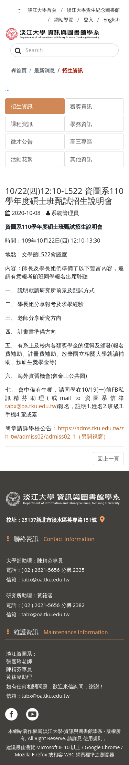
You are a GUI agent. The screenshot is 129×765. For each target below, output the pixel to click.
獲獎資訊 (81, 106)
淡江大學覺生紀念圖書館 (93, 10)
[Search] (64, 50)
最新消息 (44, 70)
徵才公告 (22, 141)
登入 (88, 19)
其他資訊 (81, 159)
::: (20, 10)
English (111, 19)
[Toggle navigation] (114, 34)
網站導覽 (63, 19)
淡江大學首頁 (42, 10)
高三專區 (81, 141)
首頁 (18, 70)
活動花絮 (22, 159)
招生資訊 (22, 106)
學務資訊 (81, 124)
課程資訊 (22, 124)
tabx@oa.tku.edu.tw (30, 406)
